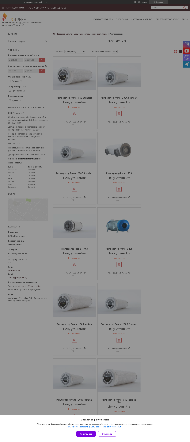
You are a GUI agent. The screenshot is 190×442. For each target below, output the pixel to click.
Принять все (86, 434)
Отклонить (108, 434)
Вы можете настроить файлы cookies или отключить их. (94, 427)
